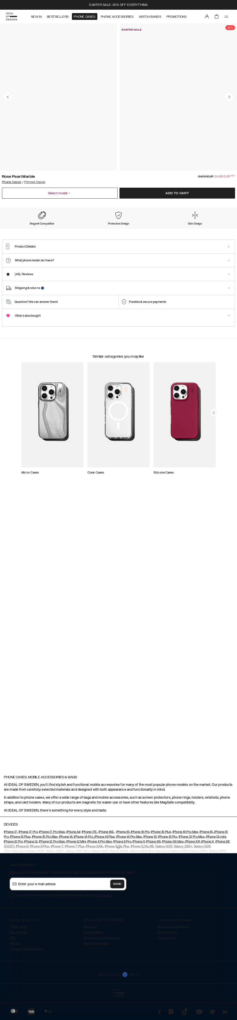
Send (117, 912)
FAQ (13, 965)
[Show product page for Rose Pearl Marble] (17, 236)
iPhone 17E (89, 859)
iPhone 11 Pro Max (99, 869)
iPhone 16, (123, 859)
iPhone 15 (206, 859)
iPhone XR (192, 869)
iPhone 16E (106, 859)
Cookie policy (167, 965)
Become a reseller (96, 971)
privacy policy (102, 923)
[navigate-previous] (219, 607)
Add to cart (177, 193)
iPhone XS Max (173, 869)
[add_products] (89, 510)
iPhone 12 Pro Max (52, 869)
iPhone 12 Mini (76, 869)
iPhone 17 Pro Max (52, 859)
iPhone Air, (73, 859)
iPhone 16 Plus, (161, 859)
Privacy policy (167, 960)
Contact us (18, 960)
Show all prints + (223, 207)
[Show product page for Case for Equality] (206, 236)
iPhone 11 (139, 869)
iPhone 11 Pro (122, 869)
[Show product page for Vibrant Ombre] (174, 236)
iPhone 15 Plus (20, 864)
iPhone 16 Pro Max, (186, 859)
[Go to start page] (11, 16)
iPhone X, (208, 869)
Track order (18, 954)
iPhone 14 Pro (83, 864)
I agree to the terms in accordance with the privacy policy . (65, 923)
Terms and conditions (173, 954)
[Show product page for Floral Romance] (143, 236)
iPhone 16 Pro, (140, 859)
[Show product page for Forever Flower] (80, 236)
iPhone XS (153, 869)
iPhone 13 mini (216, 864)
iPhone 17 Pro (28, 859)
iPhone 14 (66, 864)
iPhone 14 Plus (104, 864)
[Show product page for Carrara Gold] (111, 236)
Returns (15, 971)
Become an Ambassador (102, 965)
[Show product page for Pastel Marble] (48, 236)
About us (90, 954)
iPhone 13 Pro (167, 864)
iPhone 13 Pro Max (191, 864)
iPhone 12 (31, 869)
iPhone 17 (10, 859)
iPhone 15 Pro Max (45, 864)
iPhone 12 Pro (13, 869)
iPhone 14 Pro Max (129, 864)
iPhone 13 (150, 864)
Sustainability (93, 960)
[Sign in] (207, 16)
